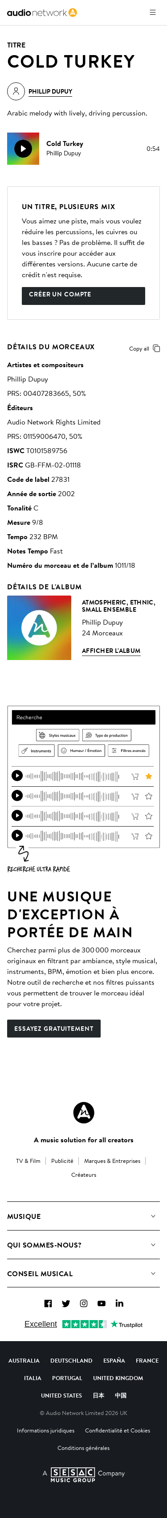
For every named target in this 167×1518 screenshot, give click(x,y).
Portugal (67, 1378)
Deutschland (71, 1360)
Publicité (62, 1161)
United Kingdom (118, 1378)
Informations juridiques (45, 1430)
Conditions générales (83, 1448)
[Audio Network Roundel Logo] (83, 1112)
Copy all (146, 348)
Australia (24, 1360)
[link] (42, 12)
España (114, 1360)
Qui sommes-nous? (44, 1245)
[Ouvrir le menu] (153, 12)
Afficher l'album (111, 650)
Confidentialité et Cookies (117, 1430)
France (147, 1360)
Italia (32, 1378)
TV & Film (28, 1161)
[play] (23, 149)
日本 (98, 1395)
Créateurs (83, 1175)
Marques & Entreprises (112, 1161)
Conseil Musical (40, 1273)
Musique (24, 1216)
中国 (120, 1395)
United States (61, 1395)
